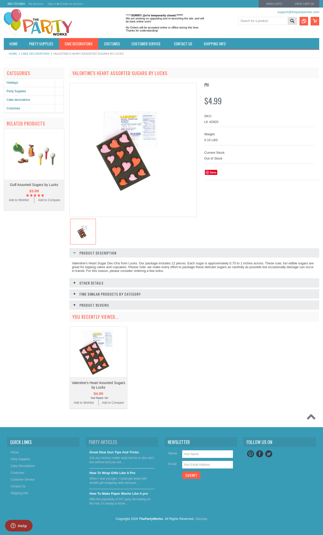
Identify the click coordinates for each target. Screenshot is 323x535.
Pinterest (250, 453)
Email (172, 464)
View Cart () (304, 3)
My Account (36, 3)
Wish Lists (274, 3)
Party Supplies (16, 91)
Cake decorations (35, 53)
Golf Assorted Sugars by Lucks (34, 185)
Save (213, 172)
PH (206, 85)
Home (13, 53)
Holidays (12, 82)
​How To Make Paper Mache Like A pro (118, 493)
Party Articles (103, 442)
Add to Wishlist (19, 200)
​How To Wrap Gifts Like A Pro (112, 473)
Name (172, 453)
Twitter (268, 453)
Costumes (13, 108)
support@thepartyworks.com (298, 12)
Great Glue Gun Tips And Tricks (114, 452)
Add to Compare (49, 200)
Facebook (259, 453)
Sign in (51, 3)
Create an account (71, 3)
